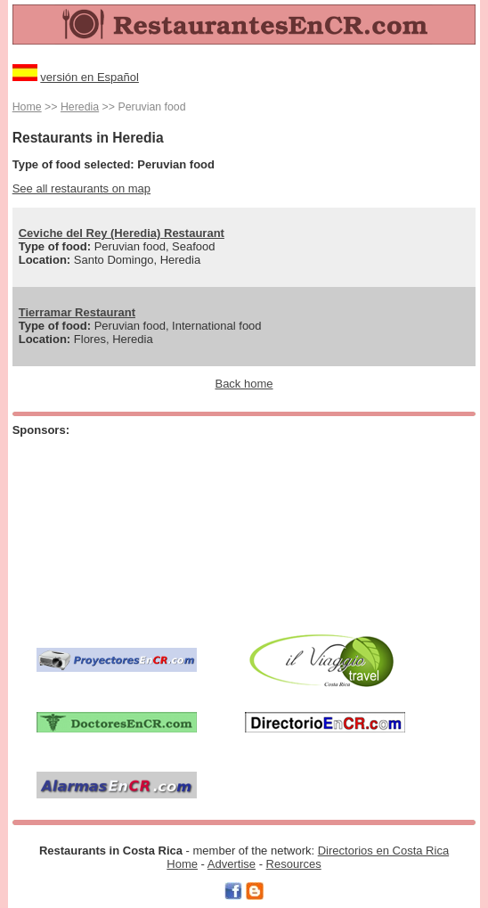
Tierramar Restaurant (77, 312)
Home (27, 107)
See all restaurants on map (81, 188)
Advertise (231, 864)
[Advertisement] (141, 531)
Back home (243, 383)
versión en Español (89, 77)
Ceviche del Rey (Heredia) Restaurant (121, 233)
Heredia (80, 107)
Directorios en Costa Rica (383, 850)
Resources (293, 864)
